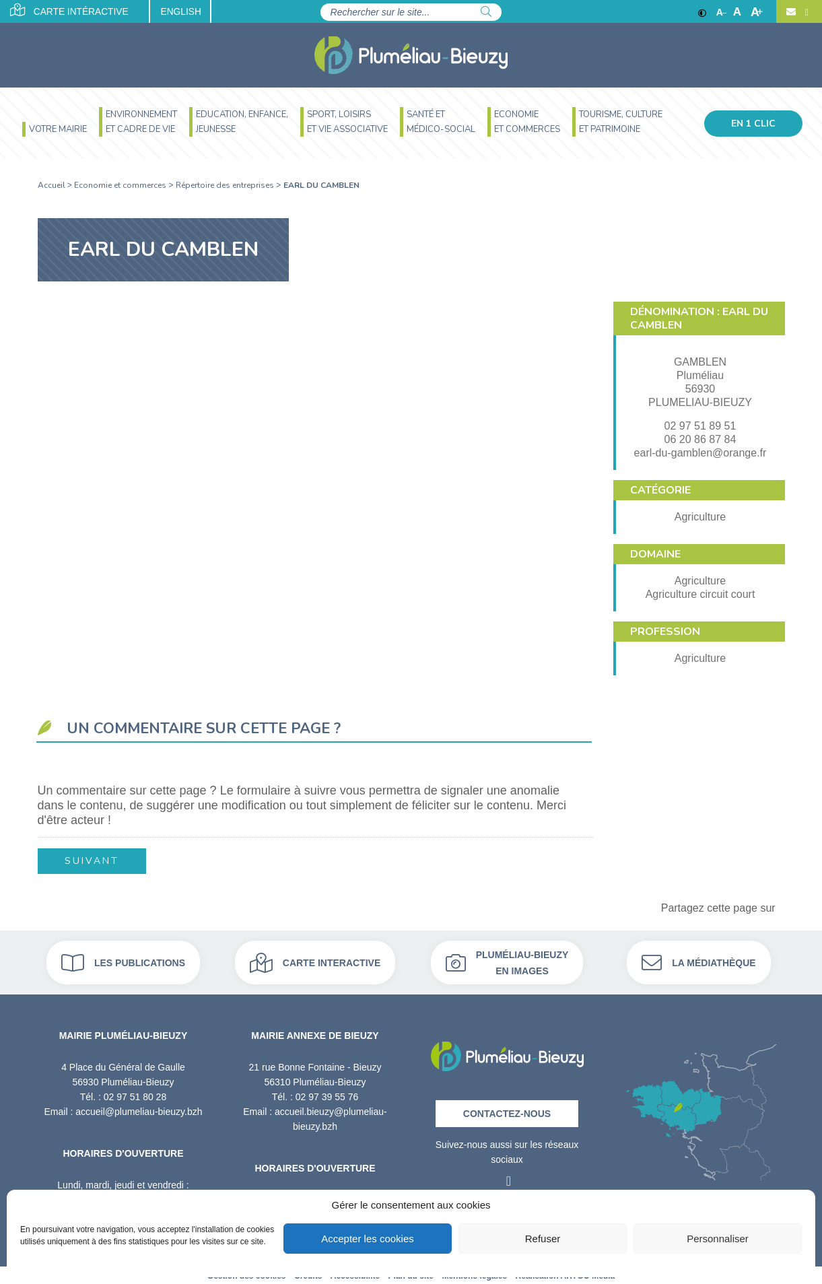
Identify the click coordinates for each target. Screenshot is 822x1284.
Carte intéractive (70, 11)
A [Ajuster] (737, 12)
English (186, 12)
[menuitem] (54, 131)
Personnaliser (718, 1238)
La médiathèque (698, 961)
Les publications (123, 961)
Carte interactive (315, 961)
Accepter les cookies (367, 1238)
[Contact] (791, 12)
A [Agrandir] (757, 12)
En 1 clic (753, 123)
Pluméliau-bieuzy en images (507, 961)
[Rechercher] (486, 12)
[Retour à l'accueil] (507, 1051)
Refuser (543, 1238)
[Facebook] (805, 12)
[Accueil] (411, 55)
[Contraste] (702, 12)
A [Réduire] (721, 12)
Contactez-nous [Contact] (507, 1112)
